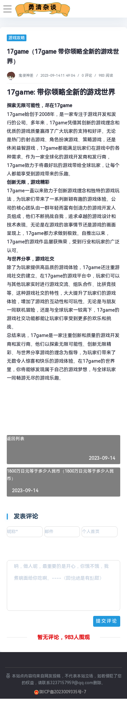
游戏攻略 (16, 37)
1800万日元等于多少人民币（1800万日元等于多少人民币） (60, 475)
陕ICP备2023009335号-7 (62, 692)
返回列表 (15, 438)
